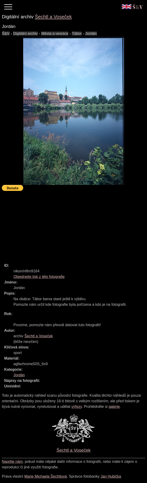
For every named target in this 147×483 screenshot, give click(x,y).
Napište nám (12, 462)
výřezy (76, 407)
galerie (114, 407)
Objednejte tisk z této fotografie (39, 277)
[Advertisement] (74, 225)
